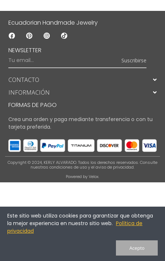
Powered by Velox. (82, 176)
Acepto (137, 248)
